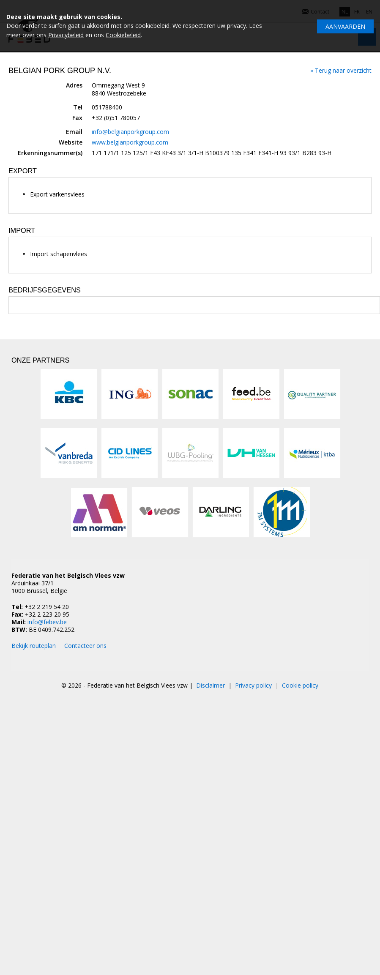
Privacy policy (253, 685)
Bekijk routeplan (33, 646)
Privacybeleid (66, 35)
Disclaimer (210, 685)
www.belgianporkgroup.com (130, 142)
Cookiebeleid (123, 35)
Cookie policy (300, 685)
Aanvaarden (345, 26)
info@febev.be (47, 622)
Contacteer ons (85, 646)
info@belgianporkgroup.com (130, 132)
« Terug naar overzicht (341, 70)
